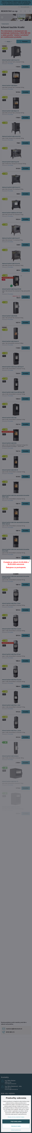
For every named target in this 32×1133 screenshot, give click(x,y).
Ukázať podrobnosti (16, 1130)
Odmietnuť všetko (16, 1126)
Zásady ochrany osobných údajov (16, 1117)
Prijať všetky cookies (16, 1121)
